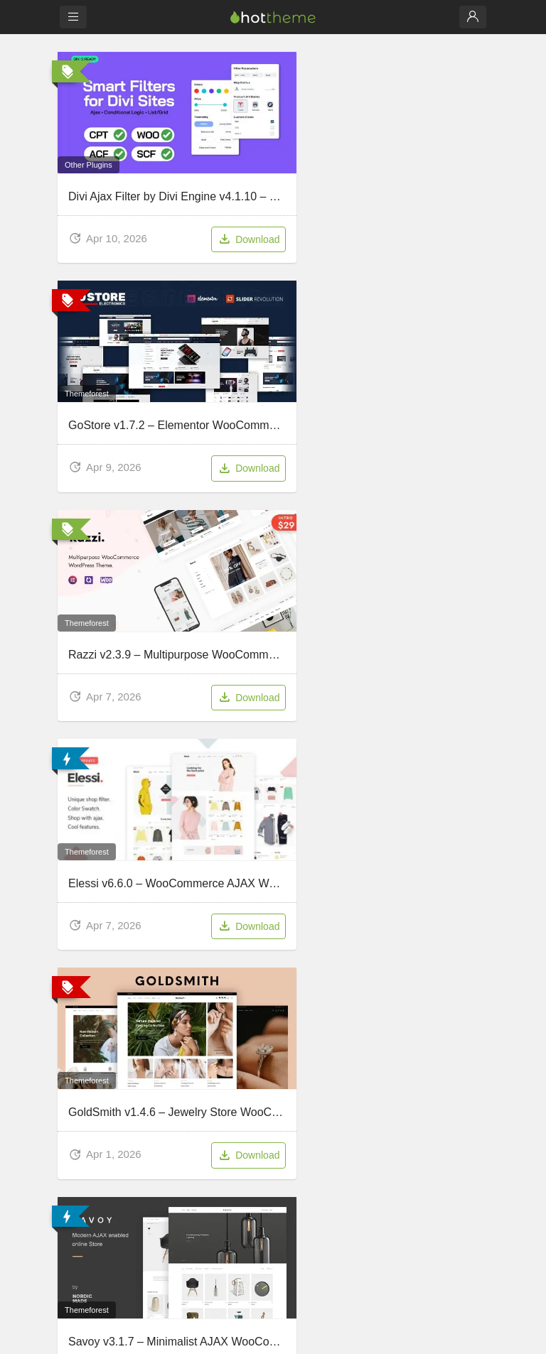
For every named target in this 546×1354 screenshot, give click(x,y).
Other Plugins (90, 111)
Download (157, 186)
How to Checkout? (99, 1066)
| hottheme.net (304, 1334)
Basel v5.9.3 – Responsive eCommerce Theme (189, 668)
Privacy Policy (298, 1066)
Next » (273, 766)
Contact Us (83, 1047)
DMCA (283, 1047)
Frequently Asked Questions (120, 1086)
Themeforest (235, 111)
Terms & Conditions (310, 1086)
